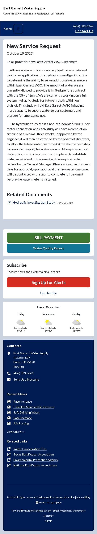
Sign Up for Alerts (49, 282)
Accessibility (83, 497)
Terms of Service (65, 497)
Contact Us (84, 31)
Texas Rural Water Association (33, 454)
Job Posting (21, 423)
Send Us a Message (26, 379)
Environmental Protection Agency (35, 460)
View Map (18, 366)
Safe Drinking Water (26, 412)
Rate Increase (22, 401)
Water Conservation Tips (30, 449)
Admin (48, 520)
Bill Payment (48, 237)
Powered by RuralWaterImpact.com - (48, 513)
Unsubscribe (48, 293)
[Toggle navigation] (18, 28)
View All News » (15, 431)
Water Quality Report (48, 248)
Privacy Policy (46, 497)
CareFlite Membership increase (33, 407)
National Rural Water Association (35, 465)
